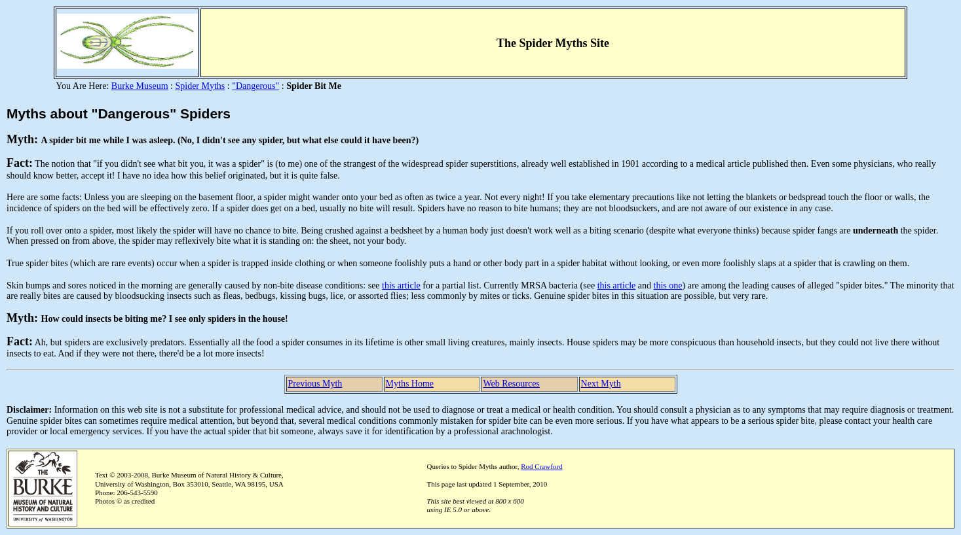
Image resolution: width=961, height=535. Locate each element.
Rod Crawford (541, 466)
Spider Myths (200, 86)
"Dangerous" (255, 86)
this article (401, 285)
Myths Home (410, 383)
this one (668, 285)
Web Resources (511, 383)
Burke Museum (139, 86)
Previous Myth (315, 383)
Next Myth (601, 383)
